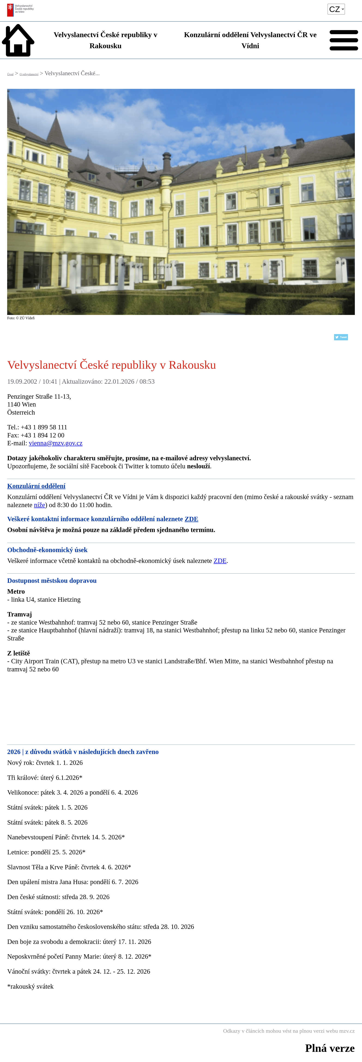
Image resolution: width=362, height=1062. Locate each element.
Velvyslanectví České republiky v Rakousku (105, 40)
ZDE (191, 519)
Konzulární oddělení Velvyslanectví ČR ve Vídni (250, 40)
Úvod (10, 74)
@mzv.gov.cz (65, 443)
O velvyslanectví (29, 74)
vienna (38, 443)
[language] (336, 9)
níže (39, 505)
